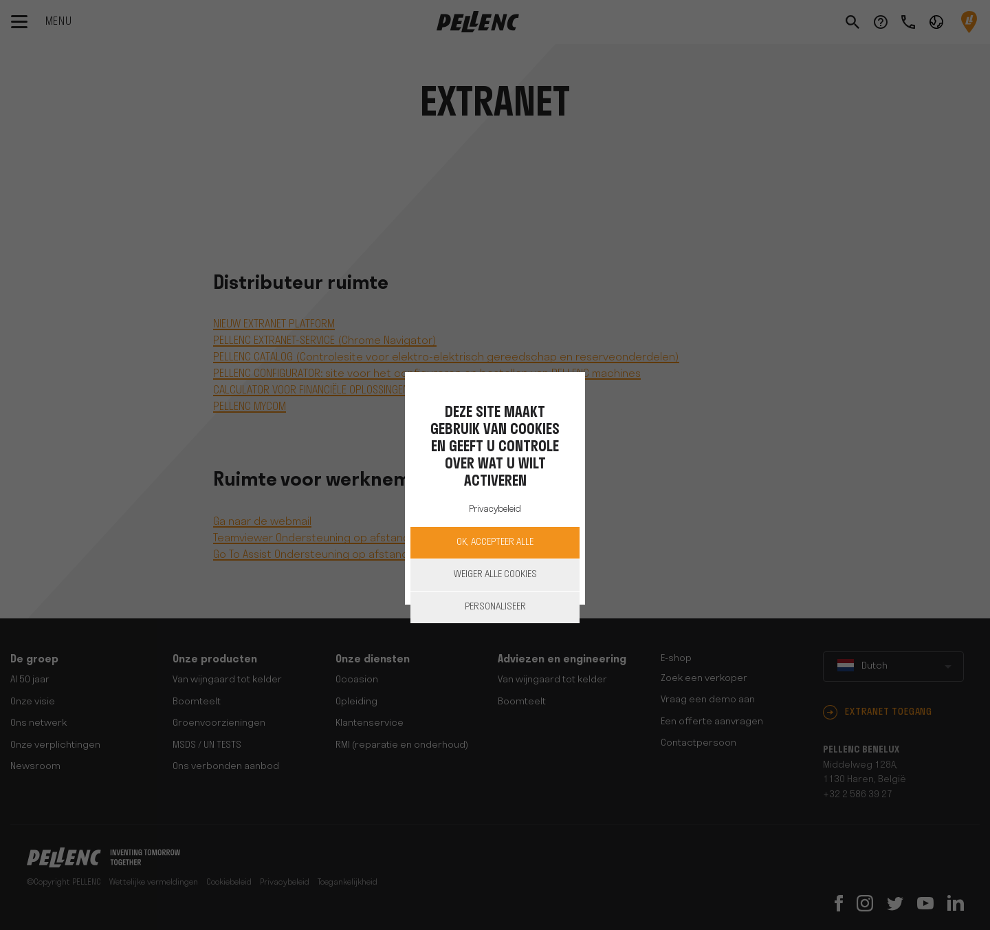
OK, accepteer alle (495, 542)
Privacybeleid (495, 509)
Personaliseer (495, 607)
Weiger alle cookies (495, 575)
